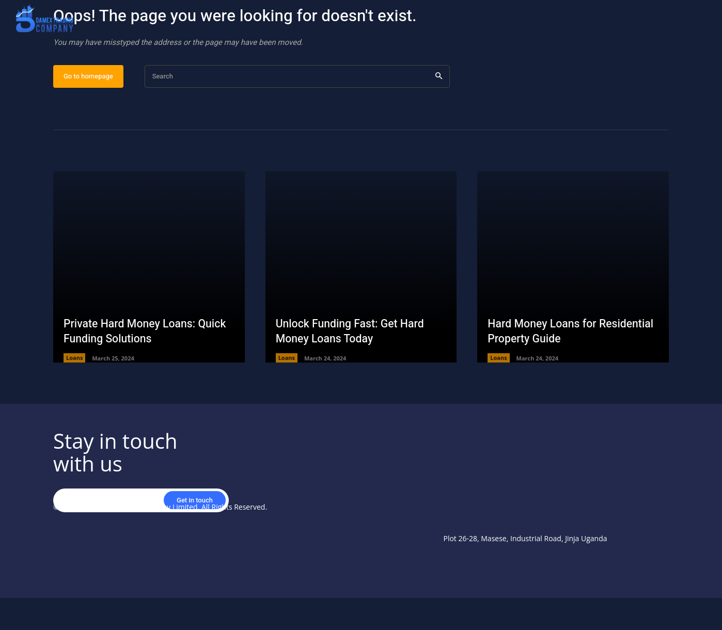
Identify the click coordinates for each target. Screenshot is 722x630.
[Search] (439, 108)
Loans (74, 390)
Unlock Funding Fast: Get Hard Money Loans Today (353, 363)
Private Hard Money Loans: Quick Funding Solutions (148, 363)
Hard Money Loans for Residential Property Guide (555, 363)
